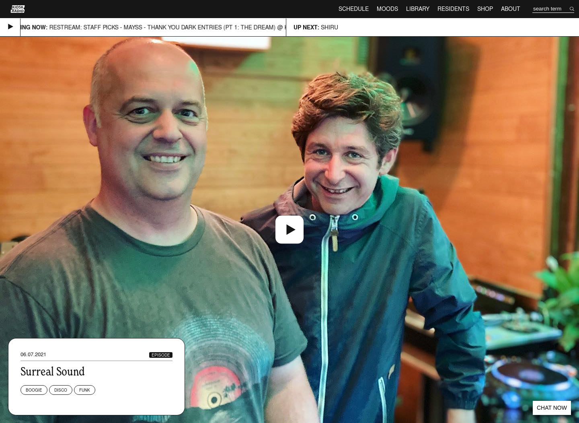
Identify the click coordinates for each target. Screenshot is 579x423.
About (510, 8)
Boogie (34, 390)
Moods (387, 8)
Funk (84, 390)
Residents (453, 8)
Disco (60, 390)
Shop (485, 8)
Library (417, 8)
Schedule (354, 8)
